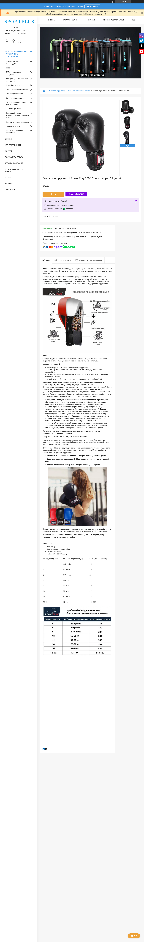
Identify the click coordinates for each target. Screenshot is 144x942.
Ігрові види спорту (13, 126)
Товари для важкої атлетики (17, 89)
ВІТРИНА (51, 20)
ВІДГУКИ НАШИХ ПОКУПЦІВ (113, 20)
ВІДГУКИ (8, 151)
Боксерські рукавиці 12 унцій (78, 91)
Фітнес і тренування (13, 85)
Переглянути (92, 6)
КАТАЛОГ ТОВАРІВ (70, 20)
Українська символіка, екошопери (14, 131)
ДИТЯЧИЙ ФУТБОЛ (13, 109)
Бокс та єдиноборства (14, 94)
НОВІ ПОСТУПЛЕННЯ (13, 145)
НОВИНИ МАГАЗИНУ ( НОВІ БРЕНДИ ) (15, 170)
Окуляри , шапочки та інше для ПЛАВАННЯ (16, 103)
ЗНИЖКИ (8, 139)
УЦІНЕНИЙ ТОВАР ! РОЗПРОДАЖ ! (13, 62)
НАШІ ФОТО (9, 184)
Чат (134, 936)
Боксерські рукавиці (57, 91)
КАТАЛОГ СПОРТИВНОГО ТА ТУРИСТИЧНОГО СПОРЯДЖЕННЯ (16, 54)
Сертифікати (10, 190)
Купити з (76, 194)
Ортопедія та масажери (15, 98)
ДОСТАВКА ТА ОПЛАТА (14, 157)
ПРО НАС (8, 178)
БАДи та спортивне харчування (13, 73)
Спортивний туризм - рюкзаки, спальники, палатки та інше (17, 115)
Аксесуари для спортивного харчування (17, 80)
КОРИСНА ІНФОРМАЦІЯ (14, 163)
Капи (8, 68)
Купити (53, 194)
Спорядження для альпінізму (17, 122)
